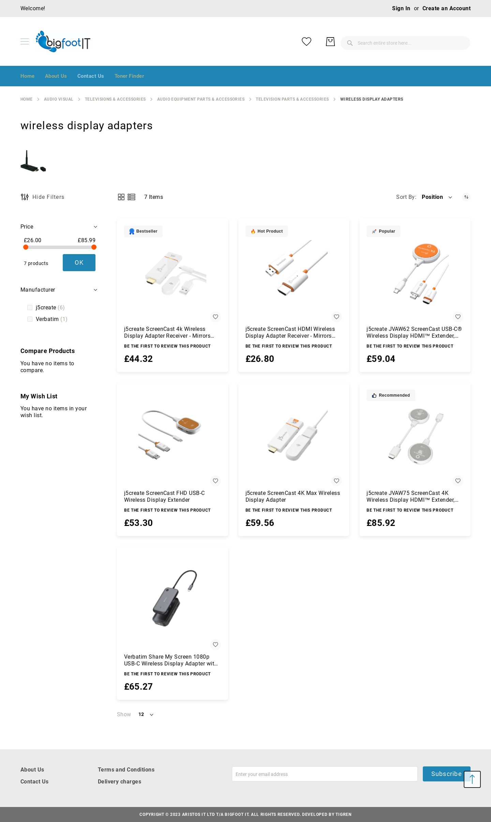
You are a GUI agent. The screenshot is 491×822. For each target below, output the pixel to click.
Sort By (405, 197)
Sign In (401, 8)
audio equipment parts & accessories (201, 99)
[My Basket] (460, 41)
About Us (32, 769)
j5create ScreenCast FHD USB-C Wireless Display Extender (164, 496)
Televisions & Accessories (115, 99)
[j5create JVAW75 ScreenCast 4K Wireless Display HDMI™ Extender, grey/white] (415, 438)
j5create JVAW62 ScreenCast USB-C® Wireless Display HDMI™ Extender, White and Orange (414, 332)
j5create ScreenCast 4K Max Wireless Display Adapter (293, 496)
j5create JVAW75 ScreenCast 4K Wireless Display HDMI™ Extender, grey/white (411, 496)
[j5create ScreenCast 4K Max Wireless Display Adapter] (294, 438)
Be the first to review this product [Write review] (167, 346)
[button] (437, 197)
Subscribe (446, 773)
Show (124, 714)
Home (26, 99)
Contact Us (34, 781)
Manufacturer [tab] (37, 290)
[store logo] (63, 41)
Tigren (343, 814)
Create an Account (446, 8)
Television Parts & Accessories (292, 99)
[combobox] (351, 41)
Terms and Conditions (126, 769)
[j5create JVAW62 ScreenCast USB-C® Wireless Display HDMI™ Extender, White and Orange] (415, 273)
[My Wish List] (436, 41)
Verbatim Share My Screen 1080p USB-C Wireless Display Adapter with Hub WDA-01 (171, 660)
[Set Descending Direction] (466, 197)
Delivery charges (120, 781)
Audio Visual (59, 99)
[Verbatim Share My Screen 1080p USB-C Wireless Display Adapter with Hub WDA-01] (172, 602)
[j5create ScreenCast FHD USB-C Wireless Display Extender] (172, 438)
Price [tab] (26, 226)
